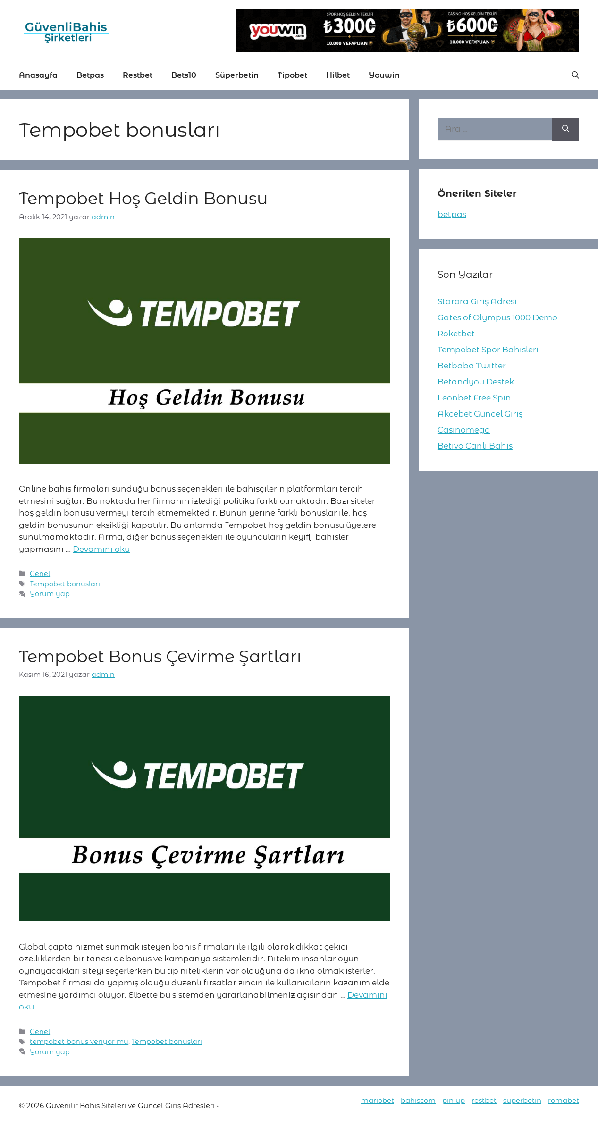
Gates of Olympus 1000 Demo (497, 317)
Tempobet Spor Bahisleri (488, 349)
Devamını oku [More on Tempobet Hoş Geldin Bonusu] (101, 549)
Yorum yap (50, 594)
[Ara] (565, 129)
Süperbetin (237, 75)
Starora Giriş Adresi (477, 301)
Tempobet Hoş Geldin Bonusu (143, 198)
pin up (453, 1100)
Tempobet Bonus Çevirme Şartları (160, 656)
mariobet (377, 1100)
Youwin (384, 75)
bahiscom (418, 1100)
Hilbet (338, 75)
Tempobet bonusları (65, 584)
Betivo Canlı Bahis (475, 445)
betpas (452, 214)
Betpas (90, 75)
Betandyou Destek (476, 381)
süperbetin (522, 1100)
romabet (563, 1100)
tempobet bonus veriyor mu (79, 1041)
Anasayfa (38, 75)
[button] (575, 75)
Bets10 (183, 75)
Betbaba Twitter (472, 365)
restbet (484, 1100)
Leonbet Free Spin (474, 397)
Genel (40, 573)
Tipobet (292, 75)
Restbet (137, 75)
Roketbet (456, 333)
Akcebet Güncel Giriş (480, 413)
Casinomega (464, 429)
